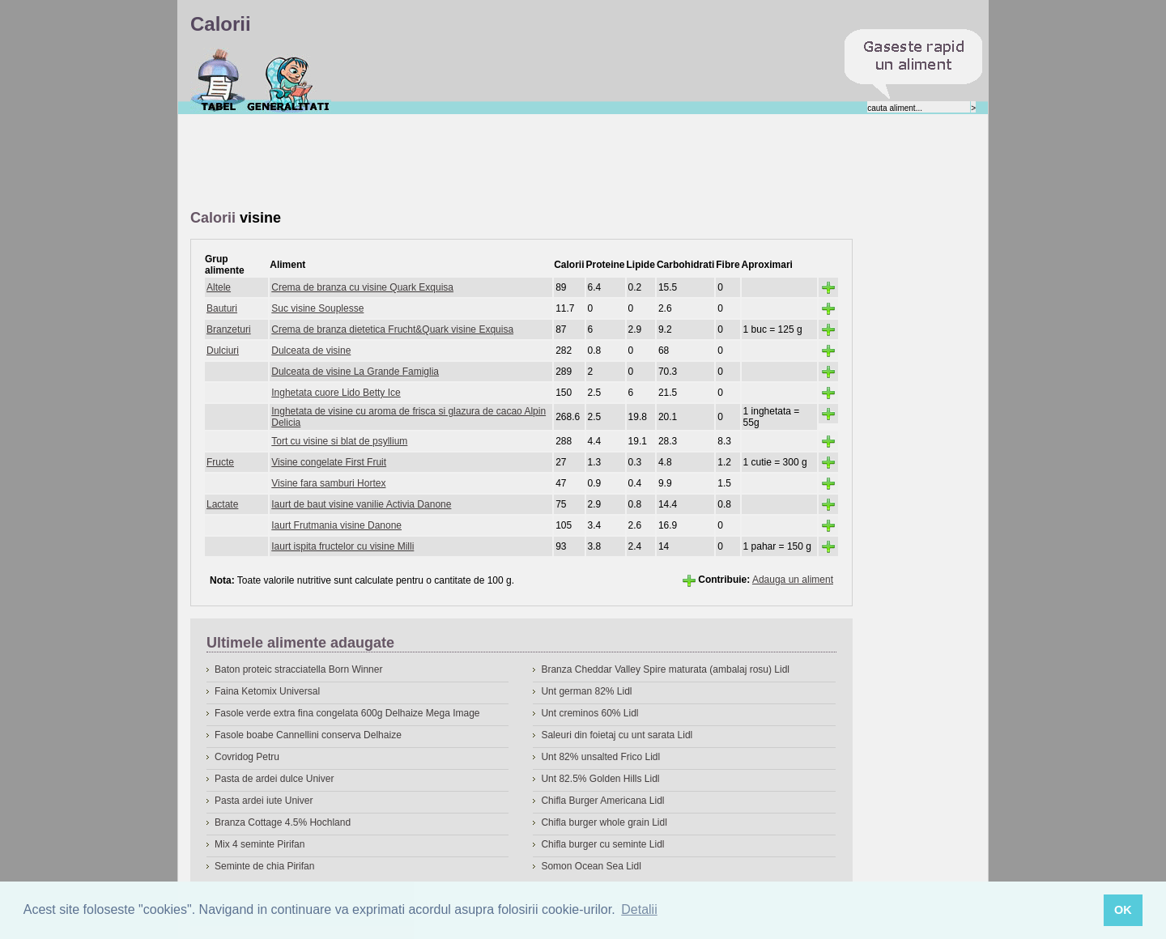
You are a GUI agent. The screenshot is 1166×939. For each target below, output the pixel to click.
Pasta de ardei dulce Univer (274, 778)
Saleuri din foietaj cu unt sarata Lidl (616, 735)
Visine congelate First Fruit (328, 462)
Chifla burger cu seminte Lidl (602, 844)
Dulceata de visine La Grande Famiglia (355, 371)
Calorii (218, 80)
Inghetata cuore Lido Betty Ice (335, 392)
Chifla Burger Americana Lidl (602, 800)
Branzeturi (228, 329)
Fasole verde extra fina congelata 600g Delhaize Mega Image (347, 713)
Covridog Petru (247, 757)
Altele (218, 287)
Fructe (220, 462)
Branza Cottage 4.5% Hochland (283, 822)
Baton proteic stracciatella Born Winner (298, 669)
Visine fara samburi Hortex (328, 483)
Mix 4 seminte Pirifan (259, 844)
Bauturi (221, 308)
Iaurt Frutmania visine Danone (336, 525)
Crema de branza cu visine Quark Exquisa (362, 287)
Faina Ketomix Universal (267, 691)
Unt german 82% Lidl (586, 691)
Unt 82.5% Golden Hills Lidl (600, 778)
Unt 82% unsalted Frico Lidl (600, 757)
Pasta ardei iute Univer (264, 800)
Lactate (222, 504)
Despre (288, 80)
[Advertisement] (485, 162)
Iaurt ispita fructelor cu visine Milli (342, 546)
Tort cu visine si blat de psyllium (339, 441)
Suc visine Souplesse (317, 308)
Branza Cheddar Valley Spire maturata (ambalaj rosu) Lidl (665, 669)
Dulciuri (222, 350)
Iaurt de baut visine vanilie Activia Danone (361, 504)
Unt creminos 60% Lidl (589, 713)
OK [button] (1123, 909)
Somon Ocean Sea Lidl (590, 866)
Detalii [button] (639, 909)
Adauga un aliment (792, 579)
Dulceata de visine (311, 350)
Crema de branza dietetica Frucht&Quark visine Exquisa (392, 329)
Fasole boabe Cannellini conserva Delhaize (308, 735)
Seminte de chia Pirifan (264, 866)
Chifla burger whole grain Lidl (603, 822)
